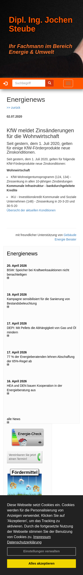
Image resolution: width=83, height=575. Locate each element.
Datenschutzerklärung (24, 542)
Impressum (42, 537)
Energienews (22, 253)
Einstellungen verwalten (41, 551)
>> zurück (13, 107)
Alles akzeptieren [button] (42, 563)
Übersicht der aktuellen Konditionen (31, 210)
